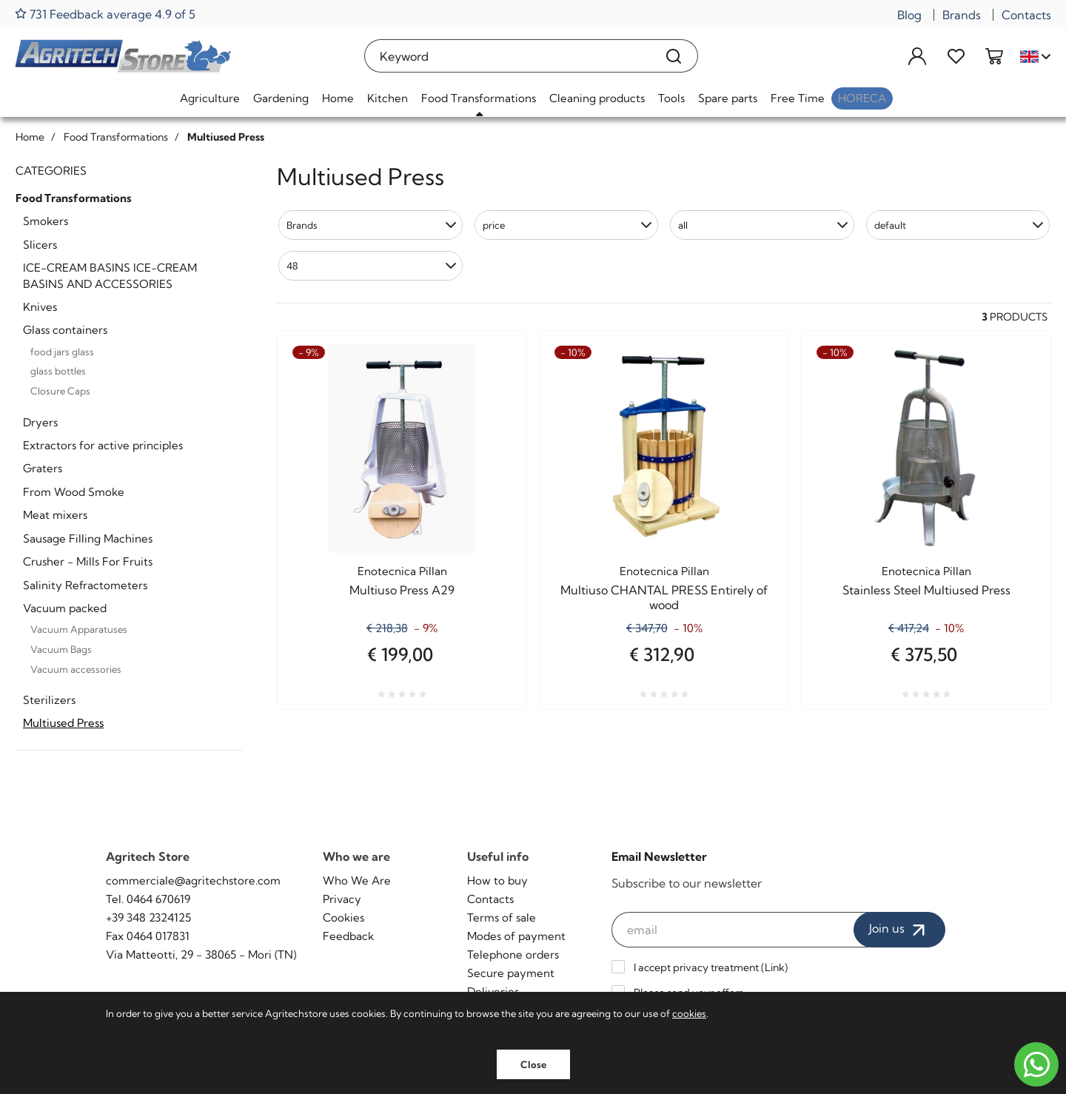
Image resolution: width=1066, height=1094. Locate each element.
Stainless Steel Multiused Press (926, 590)
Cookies (343, 917)
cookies (689, 1013)
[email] (740, 929)
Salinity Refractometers (85, 585)
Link (775, 967)
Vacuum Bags (61, 649)
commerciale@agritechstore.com (193, 880)
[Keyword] (507, 56)
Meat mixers (55, 515)
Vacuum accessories (75, 669)
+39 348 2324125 (148, 917)
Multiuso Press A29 (402, 590)
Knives (40, 307)
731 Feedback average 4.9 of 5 (105, 13)
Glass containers (65, 330)
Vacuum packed (65, 608)
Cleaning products (597, 98)
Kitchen (387, 98)
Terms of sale (501, 917)
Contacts (1026, 15)
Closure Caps (60, 391)
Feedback (348, 936)
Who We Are (357, 880)
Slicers (40, 245)
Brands (961, 15)
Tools (671, 98)
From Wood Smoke (73, 492)
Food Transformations (478, 98)
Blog (909, 15)
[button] (370, 225)
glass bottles (58, 371)
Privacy (342, 899)
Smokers (45, 221)
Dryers (40, 422)
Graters (42, 468)
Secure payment (510, 973)
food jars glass (62, 352)
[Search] (674, 56)
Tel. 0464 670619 (148, 899)
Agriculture (210, 98)
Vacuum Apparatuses (78, 629)
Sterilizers (49, 700)
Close (533, 1064)
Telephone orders (513, 954)
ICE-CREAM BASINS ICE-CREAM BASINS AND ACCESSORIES (110, 275)
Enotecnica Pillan (402, 571)
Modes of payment (516, 936)
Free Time (798, 98)
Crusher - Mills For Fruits (87, 561)
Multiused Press (63, 723)
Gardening (281, 98)
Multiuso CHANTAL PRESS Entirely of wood (664, 597)
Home (338, 98)
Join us (899, 930)
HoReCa (862, 98)
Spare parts (727, 98)
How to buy (497, 880)
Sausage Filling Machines (87, 538)
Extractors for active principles (103, 445)
